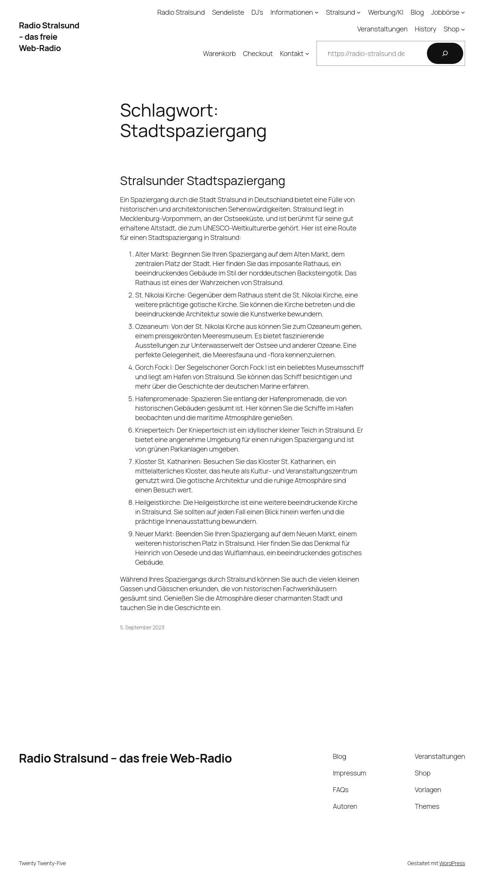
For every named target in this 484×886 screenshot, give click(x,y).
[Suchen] (445, 53)
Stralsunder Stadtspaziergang (202, 181)
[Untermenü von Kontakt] (307, 53)
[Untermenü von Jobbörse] (463, 12)
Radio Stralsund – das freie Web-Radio (49, 37)
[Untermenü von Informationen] (317, 12)
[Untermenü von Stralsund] (359, 12)
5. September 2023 (142, 627)
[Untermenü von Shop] (463, 29)
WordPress (452, 863)
